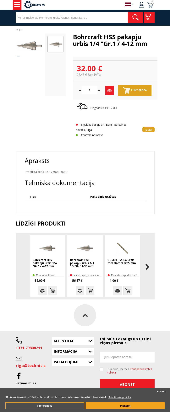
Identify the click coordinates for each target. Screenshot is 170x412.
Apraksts (37, 160)
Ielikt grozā (135, 90)
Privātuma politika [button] (119, 397)
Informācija (65, 351)
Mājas (19, 29)
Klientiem (63, 340)
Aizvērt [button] (161, 391)
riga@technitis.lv (33, 365)
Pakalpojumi (66, 362)
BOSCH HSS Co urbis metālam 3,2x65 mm (122, 261)
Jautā (148, 129)
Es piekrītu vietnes (129, 370)
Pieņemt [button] (125, 405)
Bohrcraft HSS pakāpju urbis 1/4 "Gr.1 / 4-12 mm (45, 263)
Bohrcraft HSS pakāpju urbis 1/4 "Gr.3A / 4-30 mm (82, 263)
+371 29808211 (29, 347)
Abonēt (127, 384)
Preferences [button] (44, 405)
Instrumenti (17, 5)
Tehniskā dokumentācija (60, 182)
